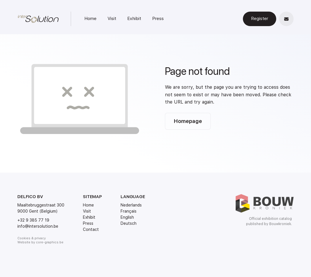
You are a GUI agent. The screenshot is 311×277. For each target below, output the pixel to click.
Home (90, 18)
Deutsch (129, 223)
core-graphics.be (49, 242)
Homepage (188, 121)
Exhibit (134, 18)
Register (259, 18)
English (127, 217)
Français (129, 211)
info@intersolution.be (37, 226)
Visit (112, 18)
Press (158, 18)
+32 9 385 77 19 (33, 220)
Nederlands (131, 205)
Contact (91, 229)
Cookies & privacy (31, 238)
